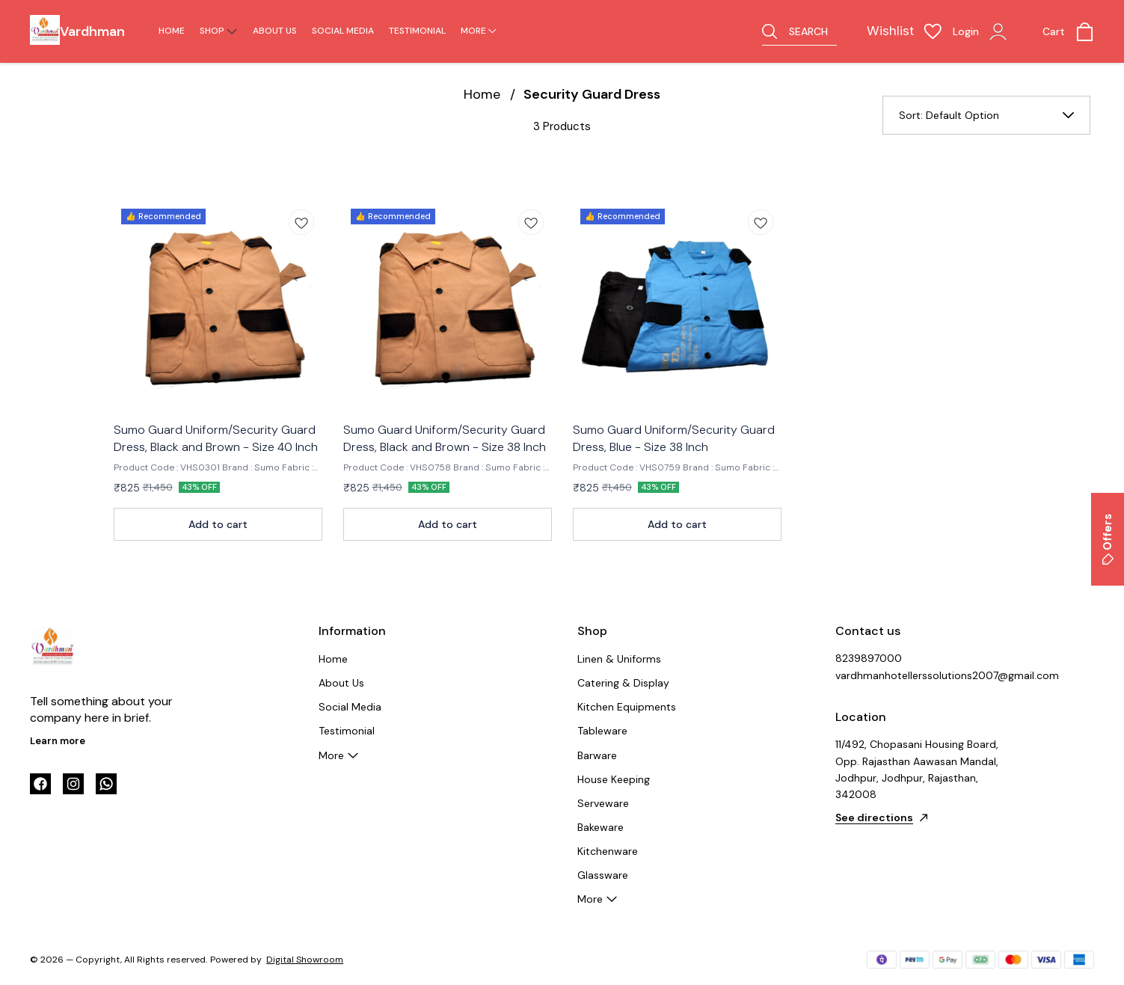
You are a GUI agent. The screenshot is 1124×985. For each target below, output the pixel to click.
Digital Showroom (304, 960)
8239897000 (868, 658)
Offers (1107, 539)
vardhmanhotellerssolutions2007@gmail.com (917, 675)
